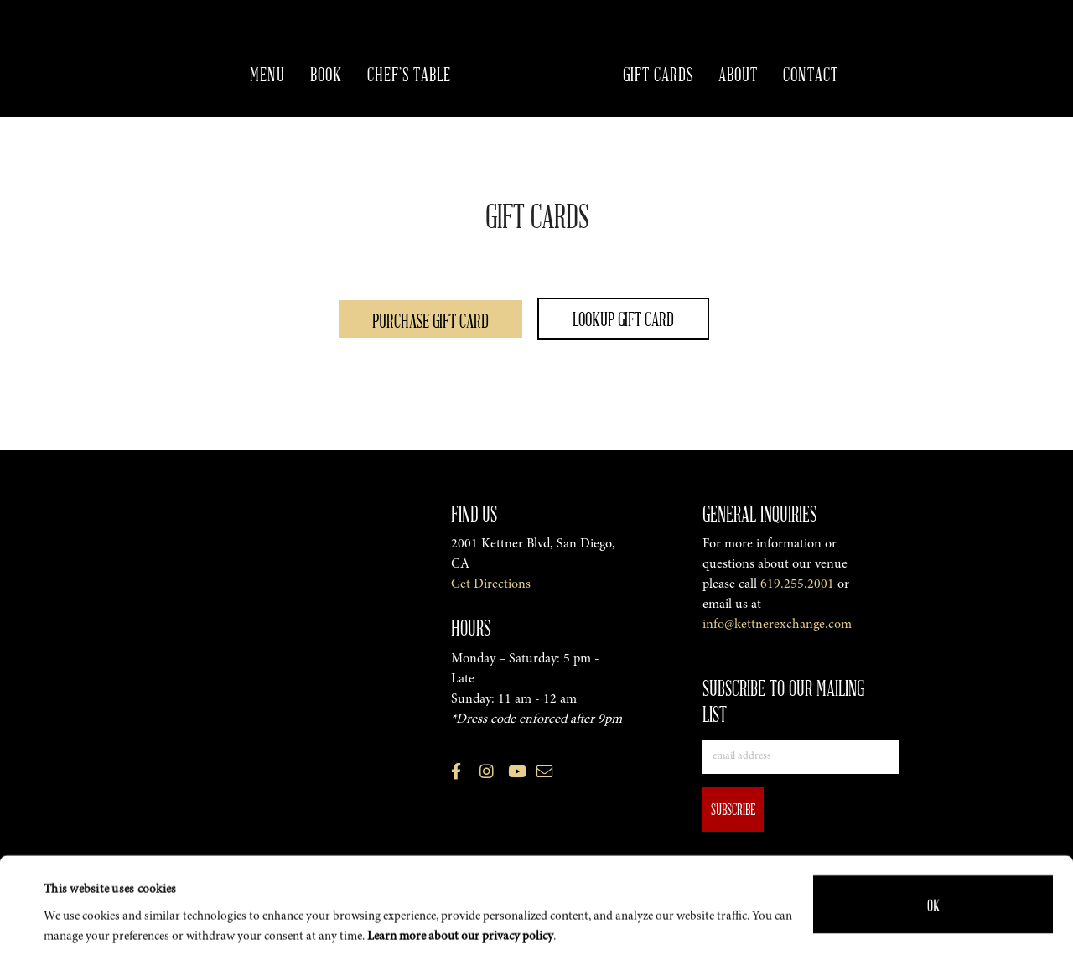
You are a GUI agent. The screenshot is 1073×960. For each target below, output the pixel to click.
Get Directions (491, 584)
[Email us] (544, 775)
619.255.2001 (797, 584)
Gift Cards (658, 73)
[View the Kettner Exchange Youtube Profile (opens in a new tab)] (517, 775)
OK (933, 892)
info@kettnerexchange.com (777, 624)
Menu (267, 73)
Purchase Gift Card (430, 320)
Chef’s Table (409, 73)
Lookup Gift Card (623, 318)
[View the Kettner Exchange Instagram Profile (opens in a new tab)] (486, 775)
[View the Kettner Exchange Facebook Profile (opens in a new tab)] (456, 775)
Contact (810, 73)
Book (326, 73)
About (738, 73)
